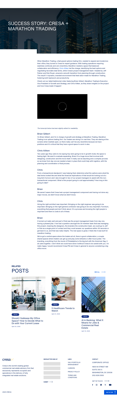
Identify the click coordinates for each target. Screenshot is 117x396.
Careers (71, 368)
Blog (15, 314)
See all (97, 272)
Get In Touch (100, 381)
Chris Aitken (64, 68)
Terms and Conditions (72, 376)
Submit (46, 382)
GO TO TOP (109, 392)
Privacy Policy (74, 372)
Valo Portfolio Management (74, 363)
